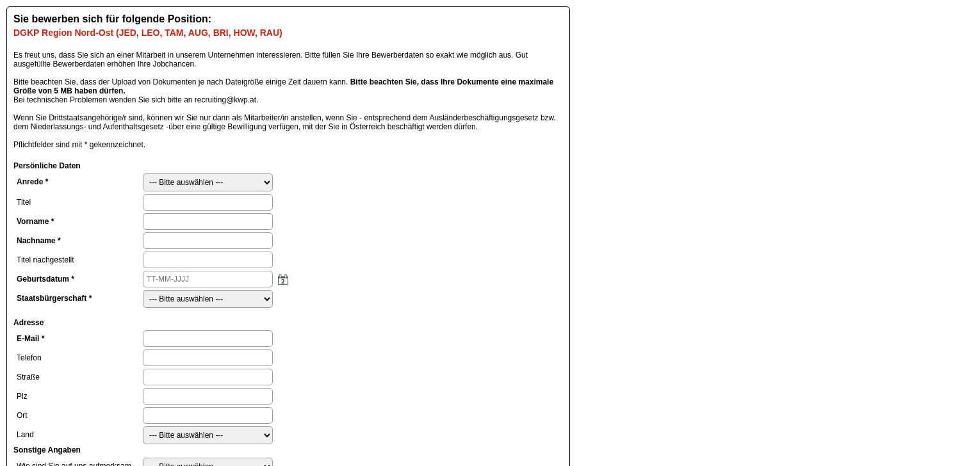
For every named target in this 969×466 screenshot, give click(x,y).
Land (25, 434)
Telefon (29, 357)
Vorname (35, 221)
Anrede (32, 181)
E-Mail (30, 338)
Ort (22, 415)
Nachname (39, 240)
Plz (22, 396)
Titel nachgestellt (45, 259)
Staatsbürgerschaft (54, 298)
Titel (24, 202)
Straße (28, 377)
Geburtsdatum (45, 279)
